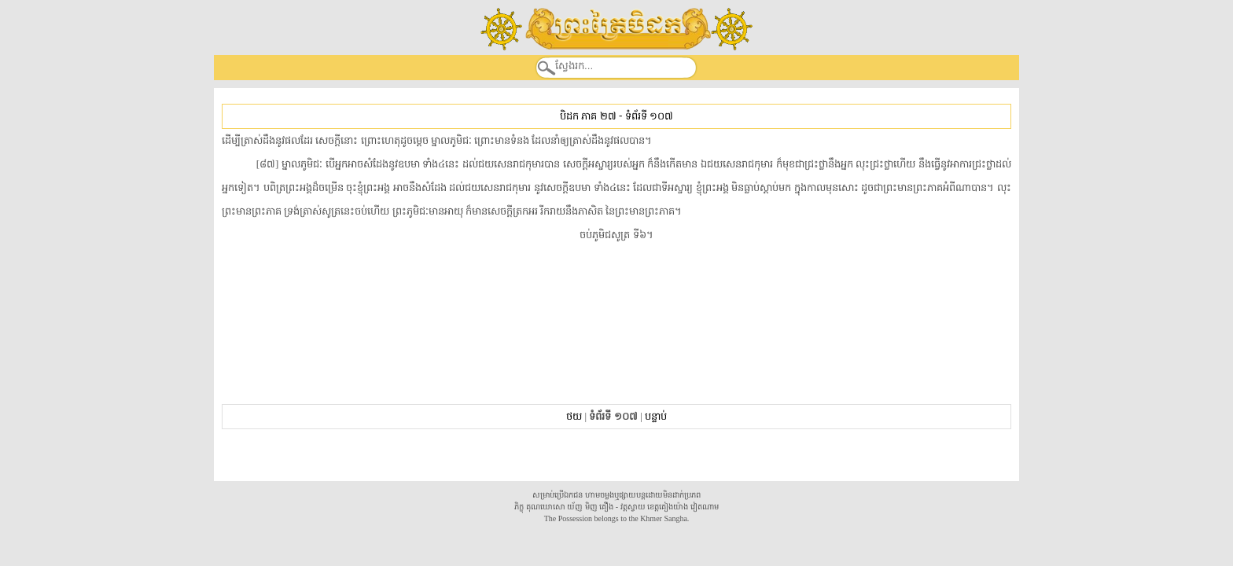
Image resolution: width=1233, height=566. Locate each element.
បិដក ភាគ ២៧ (588, 116)
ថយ (574, 416)
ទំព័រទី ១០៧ (649, 116)
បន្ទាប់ (656, 416)
